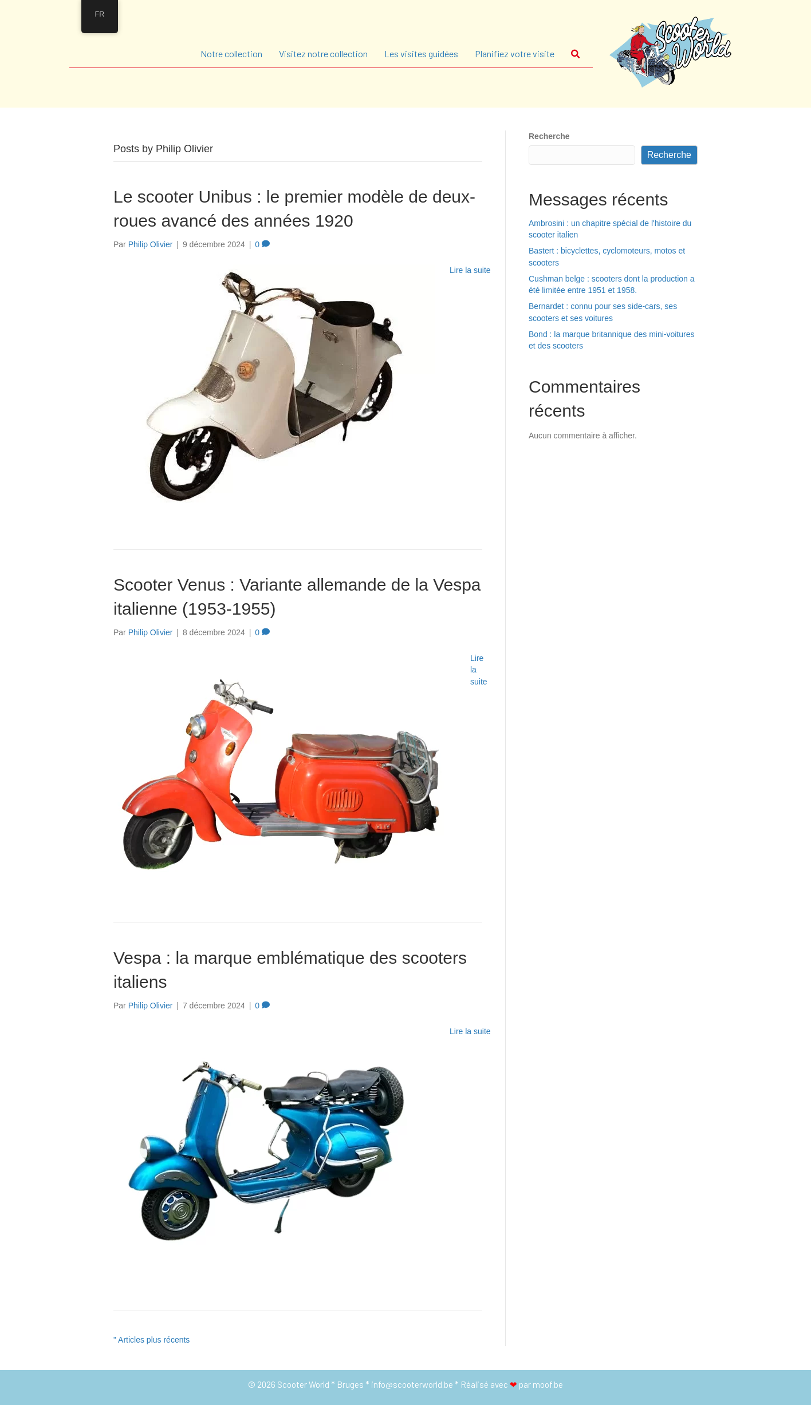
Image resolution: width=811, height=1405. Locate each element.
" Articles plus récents (151, 1339)
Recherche (549, 136)
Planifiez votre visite (514, 53)
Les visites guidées (421, 53)
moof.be (548, 1384)
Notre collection (231, 53)
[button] (578, 54)
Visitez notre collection (323, 53)
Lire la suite (470, 270)
